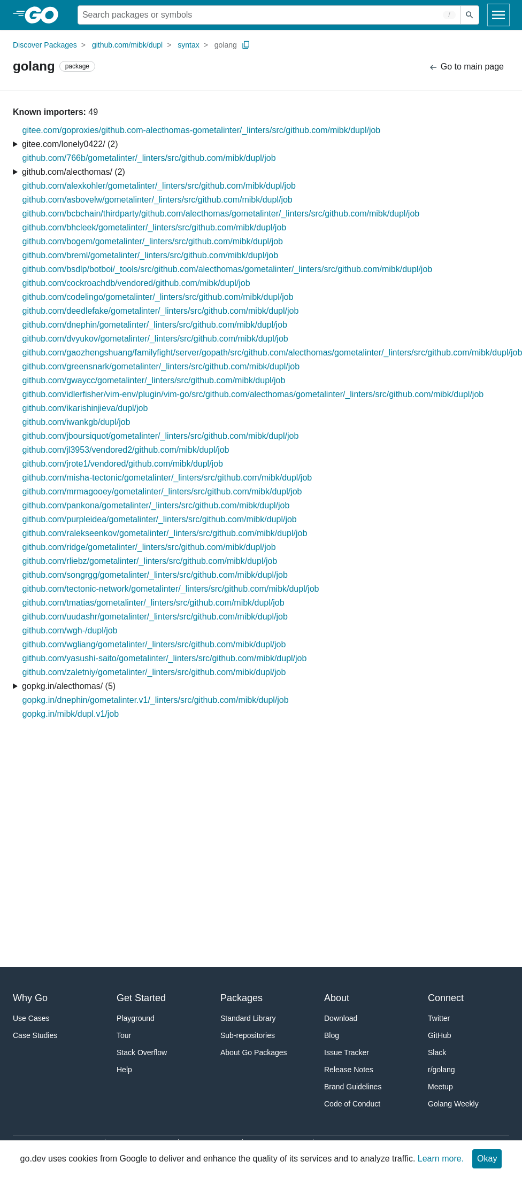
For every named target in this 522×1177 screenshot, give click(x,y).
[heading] (45, 15)
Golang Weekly (453, 1103)
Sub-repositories (247, 1035)
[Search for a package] (269, 15)
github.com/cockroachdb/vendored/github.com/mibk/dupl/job (136, 283)
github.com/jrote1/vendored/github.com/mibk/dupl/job (122, 463)
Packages (241, 998)
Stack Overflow (142, 1052)
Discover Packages (45, 45)
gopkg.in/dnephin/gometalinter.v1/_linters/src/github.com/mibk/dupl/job (155, 699)
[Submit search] (469, 15)
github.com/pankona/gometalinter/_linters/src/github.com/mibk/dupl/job (156, 505)
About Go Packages (253, 1052)
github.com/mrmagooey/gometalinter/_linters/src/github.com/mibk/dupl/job (162, 491)
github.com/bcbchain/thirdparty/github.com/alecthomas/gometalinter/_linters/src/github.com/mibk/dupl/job (221, 213)
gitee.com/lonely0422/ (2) (70, 144)
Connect (446, 998)
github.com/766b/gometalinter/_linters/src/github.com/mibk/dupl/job (149, 157)
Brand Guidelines (352, 1086)
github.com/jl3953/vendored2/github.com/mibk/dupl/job (125, 449)
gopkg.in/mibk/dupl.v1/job (70, 713)
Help (124, 1069)
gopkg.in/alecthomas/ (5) (69, 686)
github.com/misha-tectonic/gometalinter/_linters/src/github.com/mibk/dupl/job (167, 477)
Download (340, 1018)
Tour (124, 1035)
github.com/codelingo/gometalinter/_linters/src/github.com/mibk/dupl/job (158, 296)
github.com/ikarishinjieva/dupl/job (85, 408)
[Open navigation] (498, 15)
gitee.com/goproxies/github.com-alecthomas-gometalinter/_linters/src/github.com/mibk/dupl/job (201, 130)
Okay (487, 1158)
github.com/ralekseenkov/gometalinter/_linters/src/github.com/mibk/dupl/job (165, 533)
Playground (136, 1018)
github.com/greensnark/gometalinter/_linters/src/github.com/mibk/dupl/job (161, 366)
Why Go (30, 998)
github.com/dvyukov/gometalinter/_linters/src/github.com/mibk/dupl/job (155, 338)
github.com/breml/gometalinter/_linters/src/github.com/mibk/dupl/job (150, 255)
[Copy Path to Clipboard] (246, 45)
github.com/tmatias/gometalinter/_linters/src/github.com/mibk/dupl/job (153, 602)
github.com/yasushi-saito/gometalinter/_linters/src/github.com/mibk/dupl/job (164, 658)
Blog (331, 1035)
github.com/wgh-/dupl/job (70, 630)
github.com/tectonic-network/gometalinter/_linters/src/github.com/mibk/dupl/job (170, 588)
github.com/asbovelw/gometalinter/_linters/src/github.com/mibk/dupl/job (157, 199)
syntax (188, 45)
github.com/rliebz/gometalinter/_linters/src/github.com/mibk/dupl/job (150, 561)
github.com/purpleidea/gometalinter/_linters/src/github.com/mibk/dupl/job (159, 519)
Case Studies (35, 1035)
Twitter (439, 1018)
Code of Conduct (352, 1103)
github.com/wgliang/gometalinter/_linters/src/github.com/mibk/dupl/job (154, 644)
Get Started (141, 998)
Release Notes (348, 1069)
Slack (437, 1052)
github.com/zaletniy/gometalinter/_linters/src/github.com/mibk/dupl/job (154, 672)
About (336, 998)
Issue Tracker (346, 1052)
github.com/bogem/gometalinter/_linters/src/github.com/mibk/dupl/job (152, 241)
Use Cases (31, 1018)
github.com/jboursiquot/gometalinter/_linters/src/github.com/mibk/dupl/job (160, 435)
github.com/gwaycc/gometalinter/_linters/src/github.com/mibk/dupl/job (154, 380)
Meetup (440, 1086)
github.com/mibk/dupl (127, 45)
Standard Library (248, 1018)
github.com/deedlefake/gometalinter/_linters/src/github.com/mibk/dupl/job (160, 310)
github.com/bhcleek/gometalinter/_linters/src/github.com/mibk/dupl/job (154, 227)
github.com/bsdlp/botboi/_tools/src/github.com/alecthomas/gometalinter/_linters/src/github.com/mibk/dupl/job (227, 269)
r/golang (441, 1069)
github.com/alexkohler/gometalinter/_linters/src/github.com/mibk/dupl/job (159, 185)
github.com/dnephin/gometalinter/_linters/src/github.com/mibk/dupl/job (154, 324)
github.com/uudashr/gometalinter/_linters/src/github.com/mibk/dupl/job (155, 616)
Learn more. (441, 1158)
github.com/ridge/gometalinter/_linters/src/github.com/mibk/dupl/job (149, 547)
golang (225, 45)
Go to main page (466, 67)
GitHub (439, 1035)
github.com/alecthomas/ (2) (73, 171)
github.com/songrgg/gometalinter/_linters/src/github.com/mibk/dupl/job (155, 574)
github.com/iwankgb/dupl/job (76, 422)
